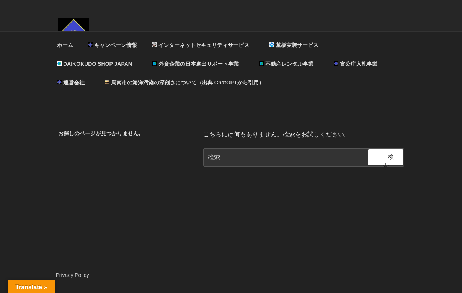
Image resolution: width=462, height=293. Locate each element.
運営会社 (74, 82)
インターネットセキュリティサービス (204, 45)
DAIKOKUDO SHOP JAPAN (98, 64)
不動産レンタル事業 (290, 64)
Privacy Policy (72, 275)
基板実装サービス (297, 45)
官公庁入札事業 (355, 64)
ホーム (65, 45)
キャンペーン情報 (112, 45)
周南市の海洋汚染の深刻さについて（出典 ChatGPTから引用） (184, 82)
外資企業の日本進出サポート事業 (199, 64)
